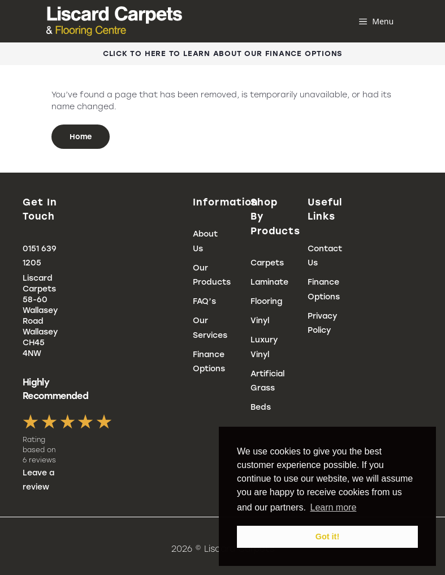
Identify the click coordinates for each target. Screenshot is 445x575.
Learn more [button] (333, 507)
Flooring (266, 301)
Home (81, 136)
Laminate (269, 282)
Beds (260, 407)
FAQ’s (204, 301)
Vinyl (259, 320)
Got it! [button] (327, 536)
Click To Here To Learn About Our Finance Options (222, 53)
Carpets (267, 263)
